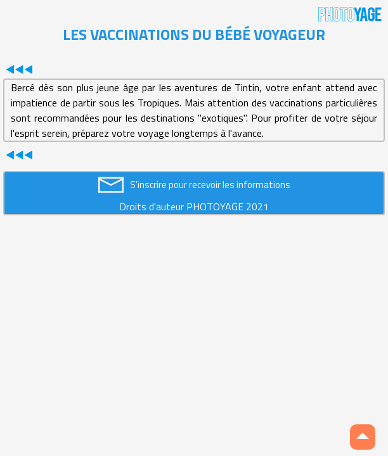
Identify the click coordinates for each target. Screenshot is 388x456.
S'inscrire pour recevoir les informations (210, 184)
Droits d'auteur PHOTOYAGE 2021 (194, 206)
